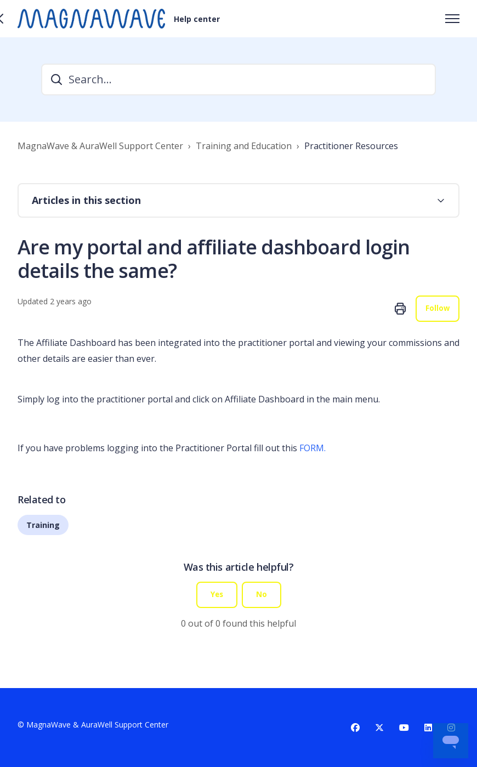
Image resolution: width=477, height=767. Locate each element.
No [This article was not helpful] (262, 595)
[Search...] (238, 79)
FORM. (312, 448)
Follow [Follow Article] (437, 309)
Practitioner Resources (351, 146)
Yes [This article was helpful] (217, 595)
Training (43, 525)
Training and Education (244, 146)
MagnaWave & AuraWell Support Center (100, 146)
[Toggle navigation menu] (452, 18)
